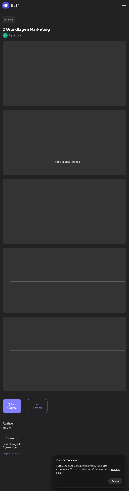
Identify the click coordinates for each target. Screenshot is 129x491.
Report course (12, 453)
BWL (9, 19)
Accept (115, 481)
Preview (37, 406)
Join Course (12, 406)
